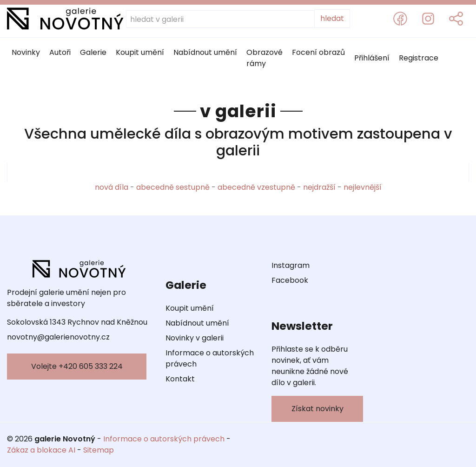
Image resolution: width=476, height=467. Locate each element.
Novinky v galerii (194, 338)
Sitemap (98, 450)
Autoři (60, 52)
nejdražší (319, 187)
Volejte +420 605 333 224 (77, 366)
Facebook (289, 280)
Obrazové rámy (264, 58)
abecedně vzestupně (256, 187)
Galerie (93, 52)
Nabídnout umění (205, 52)
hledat (332, 18)
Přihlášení (372, 58)
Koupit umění (140, 52)
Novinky (26, 52)
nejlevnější (363, 187)
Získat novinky (317, 408)
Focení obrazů (318, 52)
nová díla (111, 187)
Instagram (290, 265)
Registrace (418, 58)
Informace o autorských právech (209, 358)
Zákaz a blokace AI (41, 450)
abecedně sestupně (173, 187)
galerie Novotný (64, 439)
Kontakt (180, 379)
